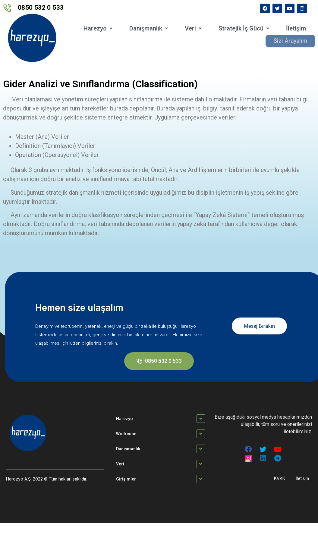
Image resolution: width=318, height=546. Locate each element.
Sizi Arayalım (289, 40)
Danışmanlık (148, 28)
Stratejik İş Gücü (244, 28)
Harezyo (97, 28)
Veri (193, 28)
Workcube (126, 433)
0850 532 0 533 (41, 7)
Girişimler (126, 479)
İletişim (296, 28)
